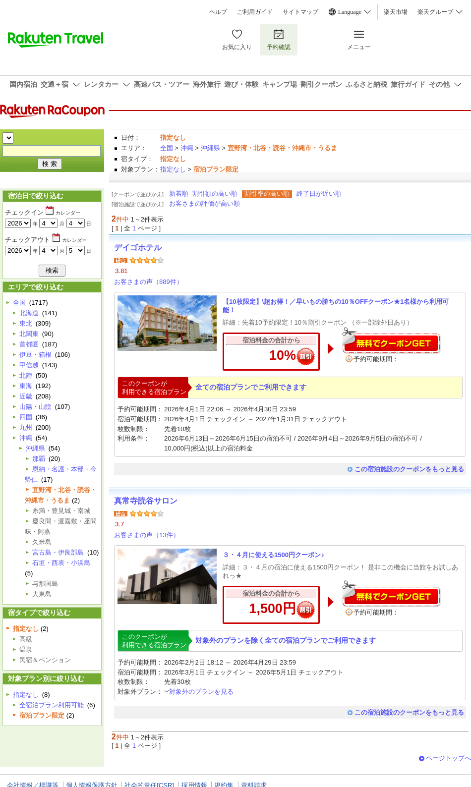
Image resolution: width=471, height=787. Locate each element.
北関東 (29, 333)
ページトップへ (448, 758)
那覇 (38, 458)
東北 (25, 323)
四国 (25, 417)
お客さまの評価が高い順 (204, 203)
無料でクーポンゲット (391, 340)
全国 (166, 148)
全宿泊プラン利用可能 (51, 705)
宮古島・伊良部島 (58, 552)
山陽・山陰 (35, 406)
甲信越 (29, 365)
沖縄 (186, 148)
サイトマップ (300, 11)
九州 (25, 427)
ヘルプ (218, 11)
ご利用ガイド (255, 11)
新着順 (178, 193)
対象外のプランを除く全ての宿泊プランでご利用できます (285, 640)
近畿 (25, 396)
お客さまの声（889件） (148, 281)
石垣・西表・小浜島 (61, 562)
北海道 (29, 313)
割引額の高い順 (214, 193)
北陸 (25, 375)
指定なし (173, 169)
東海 (25, 386)
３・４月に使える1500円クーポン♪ (273, 555)
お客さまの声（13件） (146, 535)
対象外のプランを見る (199, 691)
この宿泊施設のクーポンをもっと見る (409, 469)
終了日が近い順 (319, 193)
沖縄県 (210, 148)
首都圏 (29, 344)
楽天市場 (396, 11)
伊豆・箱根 (35, 354)
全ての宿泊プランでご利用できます (250, 387)
